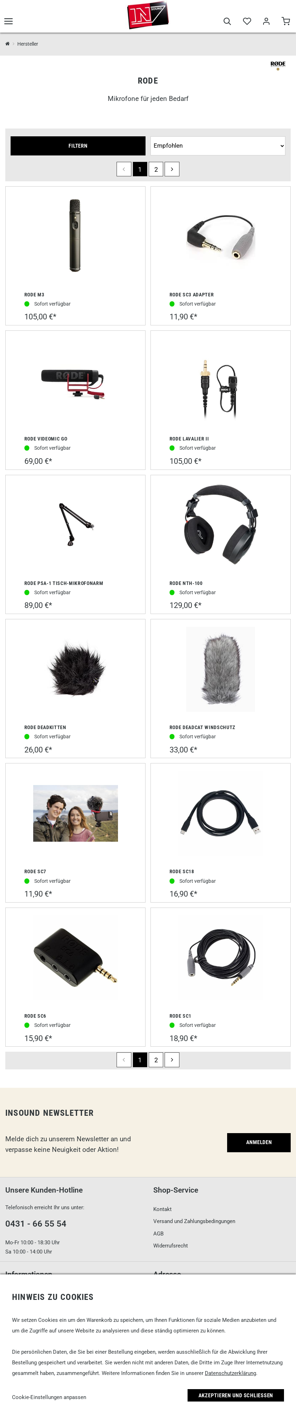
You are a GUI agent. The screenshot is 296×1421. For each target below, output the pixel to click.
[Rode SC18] (220, 814)
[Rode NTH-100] (220, 525)
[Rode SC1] (220, 958)
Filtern (78, 146)
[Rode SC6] (75, 958)
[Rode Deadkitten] (75, 670)
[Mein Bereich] (266, 21)
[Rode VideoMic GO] (75, 381)
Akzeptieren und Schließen (236, 1395)
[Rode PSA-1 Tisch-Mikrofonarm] (75, 525)
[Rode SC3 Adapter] (220, 237)
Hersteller (27, 44)
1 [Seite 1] (140, 169)
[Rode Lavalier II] (220, 381)
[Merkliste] (246, 21)
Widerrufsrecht (170, 1246)
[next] (172, 169)
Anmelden (259, 1142)
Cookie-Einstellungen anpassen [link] (49, 1397)
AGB (158, 1233)
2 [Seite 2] (156, 169)
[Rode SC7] (75, 814)
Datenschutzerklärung (230, 1373)
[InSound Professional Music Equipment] (7, 44)
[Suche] (227, 21)
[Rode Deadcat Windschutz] (220, 670)
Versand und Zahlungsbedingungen (194, 1221)
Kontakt (162, 1209)
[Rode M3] (75, 237)
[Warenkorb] (285, 21)
